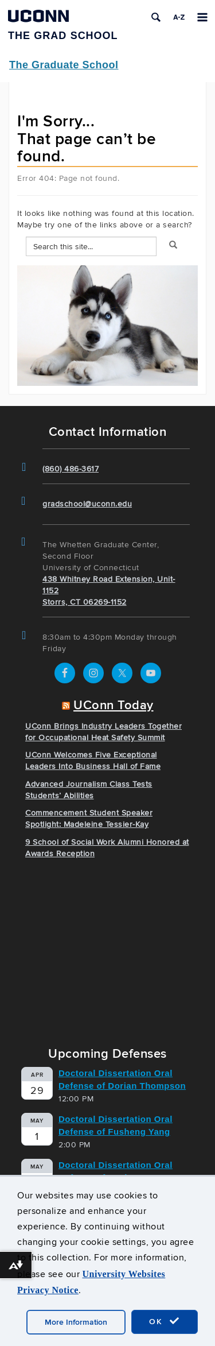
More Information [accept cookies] (76, 1322)
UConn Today (113, 705)
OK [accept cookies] (164, 1321)
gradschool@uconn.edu (87, 504)
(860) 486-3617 (70, 469)
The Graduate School (64, 65)
